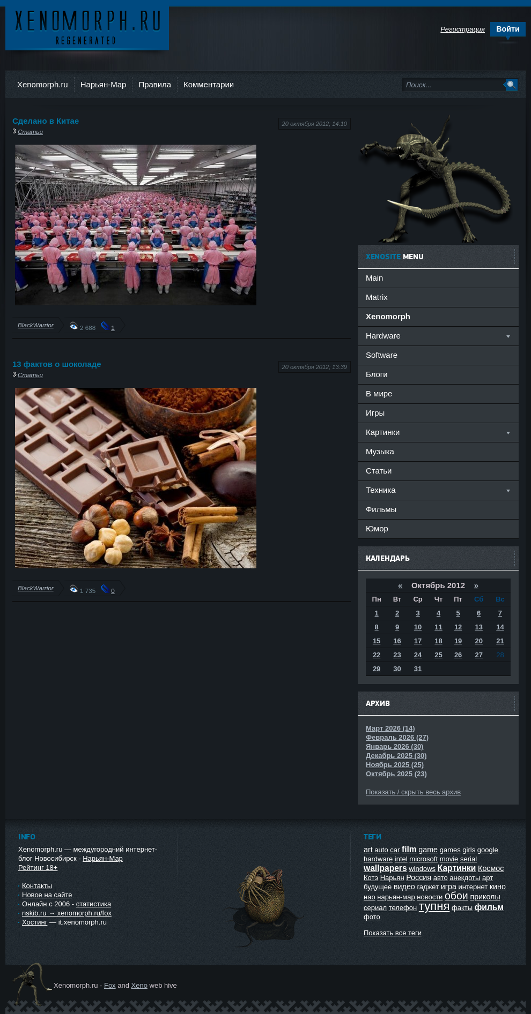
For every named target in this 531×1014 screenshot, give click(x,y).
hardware (378, 859)
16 (397, 641)
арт (487, 878)
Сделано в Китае (45, 120)
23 (397, 655)
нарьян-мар (396, 897)
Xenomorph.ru (42, 84)
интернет (473, 887)
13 (478, 627)
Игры (375, 412)
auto (381, 850)
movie (449, 859)
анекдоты (464, 878)
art (368, 849)
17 (418, 641)
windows (422, 869)
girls (468, 850)
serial (468, 859)
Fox (110, 985)
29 (376, 669)
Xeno (139, 985)
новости (429, 897)
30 (397, 669)
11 (438, 627)
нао (369, 897)
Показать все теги (393, 933)
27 (478, 655)
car (395, 850)
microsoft (423, 859)
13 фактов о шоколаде (56, 364)
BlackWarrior (36, 324)
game (428, 849)
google (487, 850)
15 (376, 641)
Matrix (377, 297)
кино (498, 886)
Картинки (457, 868)
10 (418, 627)
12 (458, 627)
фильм (489, 907)
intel (401, 859)
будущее (378, 887)
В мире (379, 393)
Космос (491, 868)
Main (374, 277)
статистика (93, 904)
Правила (154, 84)
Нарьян (392, 878)
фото (372, 917)
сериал (375, 908)
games (450, 850)
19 (458, 641)
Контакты (37, 886)
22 (376, 655)
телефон (403, 908)
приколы (485, 896)
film (409, 849)
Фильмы (381, 509)
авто (440, 878)
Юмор (377, 528)
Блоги (377, 374)
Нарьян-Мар (103, 84)
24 (418, 655)
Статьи (30, 131)
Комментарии (208, 84)
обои (456, 896)
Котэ (371, 878)
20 (478, 641)
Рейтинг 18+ (37, 867)
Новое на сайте (47, 895)
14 (500, 627)
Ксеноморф (87, 26)
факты (462, 908)
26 (458, 655)
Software (381, 354)
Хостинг (34, 922)
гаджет (428, 887)
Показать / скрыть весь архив (413, 792)
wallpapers (385, 868)
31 (418, 669)
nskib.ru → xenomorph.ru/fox (67, 913)
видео (404, 886)
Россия (418, 877)
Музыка (380, 451)
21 (500, 641)
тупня (434, 906)
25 (438, 655)
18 (438, 641)
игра (448, 886)
